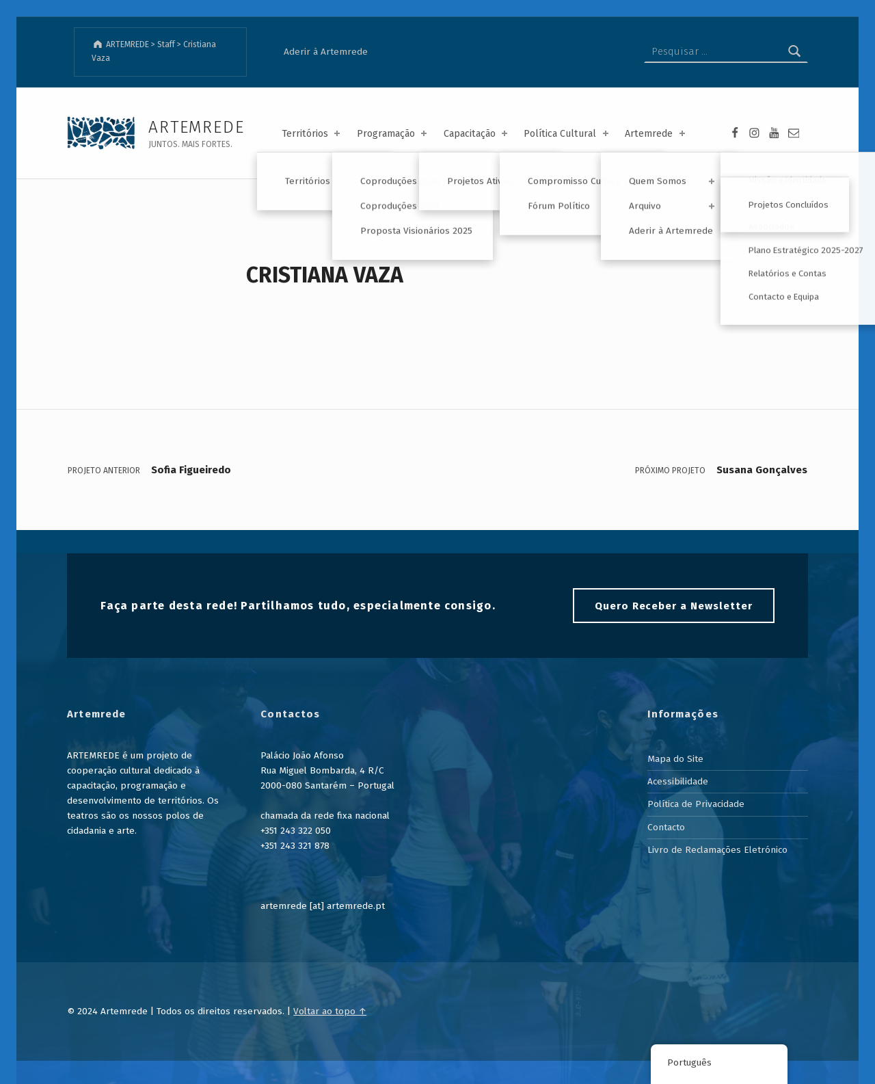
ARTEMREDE (196, 127)
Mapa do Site (675, 759)
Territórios (312, 134)
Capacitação (477, 134)
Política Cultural (567, 134)
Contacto (666, 827)
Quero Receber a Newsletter (674, 606)
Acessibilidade (677, 781)
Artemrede (656, 134)
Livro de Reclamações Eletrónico (717, 850)
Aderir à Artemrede (326, 51)
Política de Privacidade (695, 804)
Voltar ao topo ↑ (329, 1011)
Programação (393, 134)
